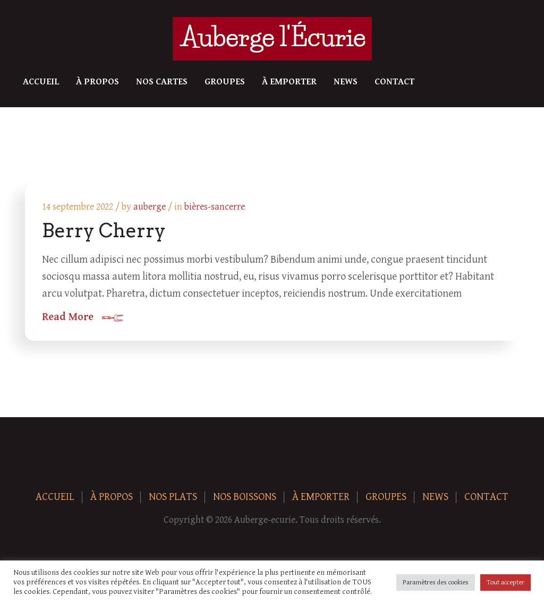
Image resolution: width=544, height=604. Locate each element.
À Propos (97, 81)
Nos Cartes (162, 81)
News (346, 81)
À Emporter (289, 81)
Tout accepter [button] (505, 582)
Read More (68, 317)
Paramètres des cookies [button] (436, 582)
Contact (394, 81)
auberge (149, 206)
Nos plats (173, 497)
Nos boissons (244, 497)
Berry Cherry (104, 230)
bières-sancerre (214, 206)
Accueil (41, 81)
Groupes (225, 81)
